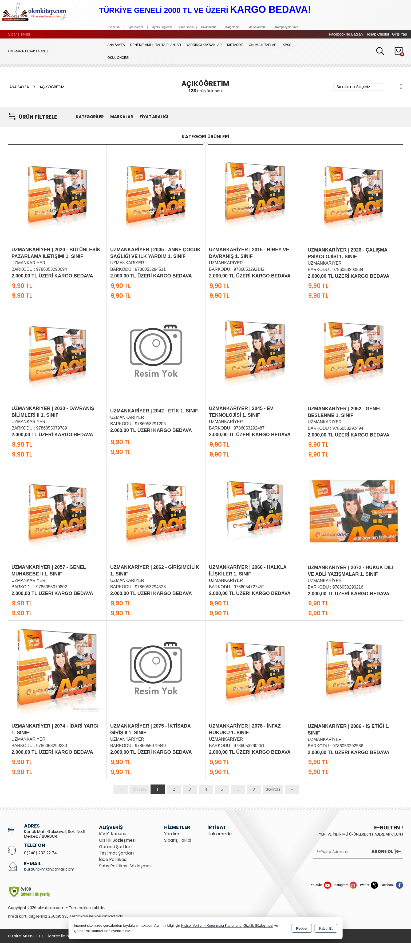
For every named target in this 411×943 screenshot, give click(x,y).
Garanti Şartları (115, 847)
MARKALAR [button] (121, 116)
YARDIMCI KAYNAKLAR (204, 45)
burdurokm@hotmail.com (49, 869)
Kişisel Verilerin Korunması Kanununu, (212, 925)
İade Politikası (113, 859)
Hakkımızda (208, 27)
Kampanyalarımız (286, 27)
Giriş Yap (399, 34)
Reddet (301, 928)
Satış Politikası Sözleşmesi (125, 866)
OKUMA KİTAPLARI (263, 45)
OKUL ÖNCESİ (118, 58)
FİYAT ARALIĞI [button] (154, 116)
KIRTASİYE (235, 45)
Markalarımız (257, 27)
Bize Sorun (187, 27)
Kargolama (232, 27)
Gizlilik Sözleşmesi (117, 840)
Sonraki (273, 789)
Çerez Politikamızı (88, 931)
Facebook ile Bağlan (346, 34)
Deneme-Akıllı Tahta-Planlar (155, 45)
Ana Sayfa (116, 45)
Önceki (139, 789)
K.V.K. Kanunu (112, 834)
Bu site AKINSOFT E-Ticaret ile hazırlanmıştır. (50, 936)
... (237, 789)
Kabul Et (326, 928)
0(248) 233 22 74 (40, 853)
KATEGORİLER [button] (90, 116)
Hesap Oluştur (377, 34)
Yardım (171, 834)
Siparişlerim (135, 27)
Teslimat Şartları (116, 853)
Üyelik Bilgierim (162, 27)
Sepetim (114, 27)
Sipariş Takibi (19, 34)
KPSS (287, 45)
